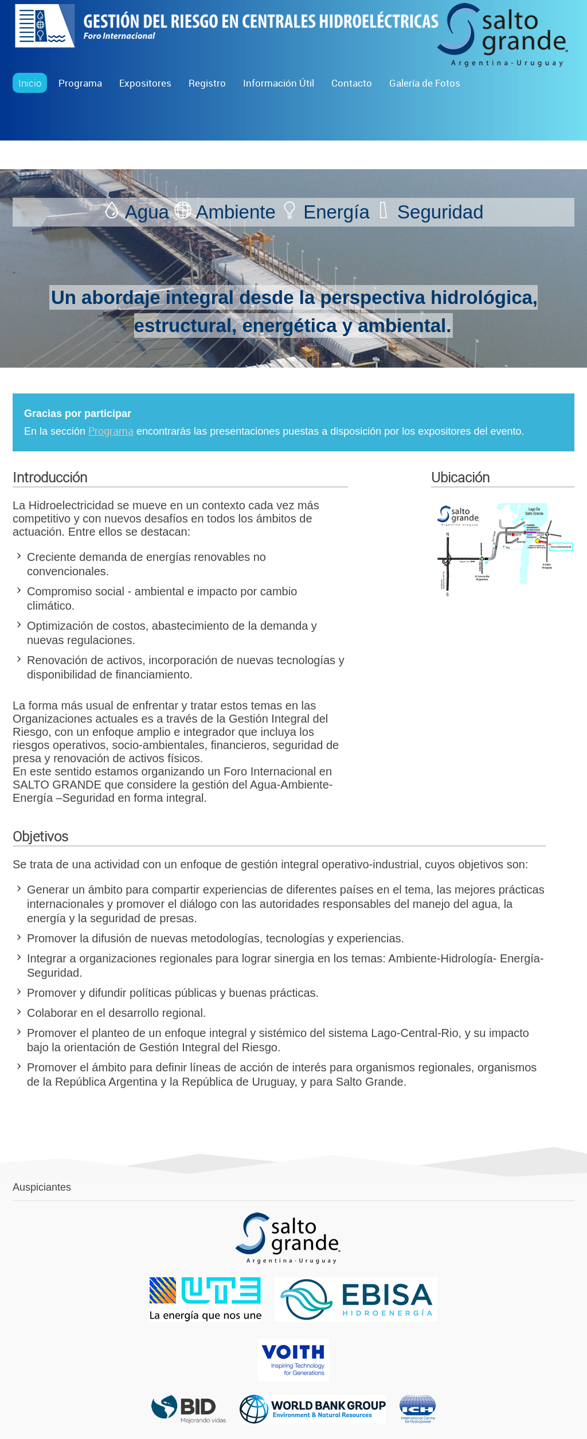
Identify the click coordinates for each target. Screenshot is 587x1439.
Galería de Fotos (424, 82)
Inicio (29, 82)
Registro (207, 82)
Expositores (145, 82)
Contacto (351, 82)
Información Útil (278, 82)
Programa (80, 82)
